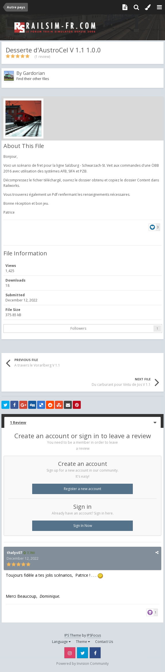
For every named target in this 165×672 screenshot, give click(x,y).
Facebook (95, 652)
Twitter (82, 652)
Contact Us (104, 641)
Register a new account (82, 488)
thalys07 (14, 552)
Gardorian (34, 73)
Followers (78, 328)
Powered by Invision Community (82, 663)
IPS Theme (72, 635)
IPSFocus (94, 635)
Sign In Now (82, 525)
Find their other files (32, 78)
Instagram (69, 652)
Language (61, 641)
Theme (83, 641)
